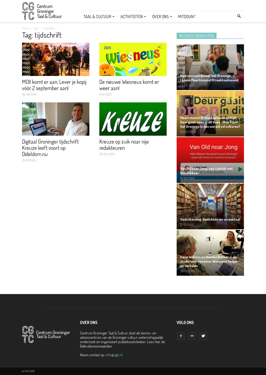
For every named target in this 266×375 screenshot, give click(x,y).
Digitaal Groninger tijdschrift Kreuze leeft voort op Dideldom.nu (50, 147)
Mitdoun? (186, 16)
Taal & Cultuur (99, 16)
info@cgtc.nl (114, 355)
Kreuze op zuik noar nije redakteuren (124, 144)
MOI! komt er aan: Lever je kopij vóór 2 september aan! (54, 84)
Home (25, 28)
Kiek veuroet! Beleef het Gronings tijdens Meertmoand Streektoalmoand (209, 77)
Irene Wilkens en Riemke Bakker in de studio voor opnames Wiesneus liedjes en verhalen (209, 261)
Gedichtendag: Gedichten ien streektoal (210, 219)
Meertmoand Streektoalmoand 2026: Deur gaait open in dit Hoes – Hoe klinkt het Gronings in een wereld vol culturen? (210, 122)
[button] (239, 16)
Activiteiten (133, 16)
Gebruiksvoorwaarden (96, 346)
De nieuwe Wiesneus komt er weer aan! (129, 84)
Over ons (162, 16)
